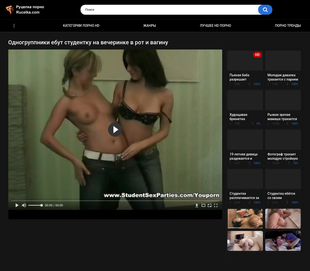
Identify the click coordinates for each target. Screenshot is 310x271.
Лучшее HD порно (215, 25)
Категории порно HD (81, 25)
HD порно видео (14, 26)
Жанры (149, 25)
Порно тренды (288, 25)
